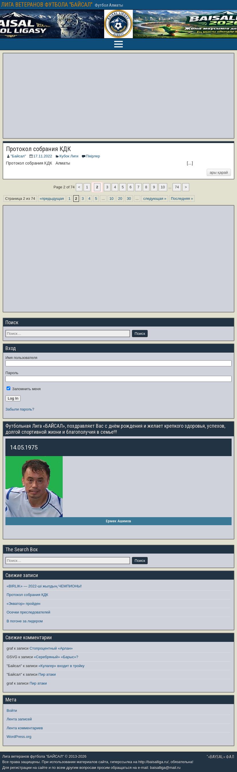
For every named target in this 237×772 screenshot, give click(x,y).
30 (129, 198)
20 (120, 198)
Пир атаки (47, 674)
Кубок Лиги (69, 156)
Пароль (11, 373)
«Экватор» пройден (23, 603)
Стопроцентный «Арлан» (51, 648)
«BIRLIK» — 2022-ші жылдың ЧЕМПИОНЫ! (44, 586)
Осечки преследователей (28, 612)
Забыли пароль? (19, 409)
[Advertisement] (118, 96)
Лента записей (19, 719)
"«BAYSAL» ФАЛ (220, 756)
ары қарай (219, 172)
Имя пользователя (21, 357)
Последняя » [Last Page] (182, 198)
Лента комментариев (25, 728)
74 (177, 187)
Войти (12, 710)
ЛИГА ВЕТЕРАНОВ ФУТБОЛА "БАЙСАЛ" (46, 4)
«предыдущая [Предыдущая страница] (52, 198)
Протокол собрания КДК (38, 149)
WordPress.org (19, 736)
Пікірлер (93, 156)
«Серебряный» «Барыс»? (56, 657)
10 (163, 187)
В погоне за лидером (25, 621)
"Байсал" (18, 156)
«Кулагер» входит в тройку (61, 666)
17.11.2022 (42, 156)
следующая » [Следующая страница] (154, 198)
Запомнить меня (24, 389)
